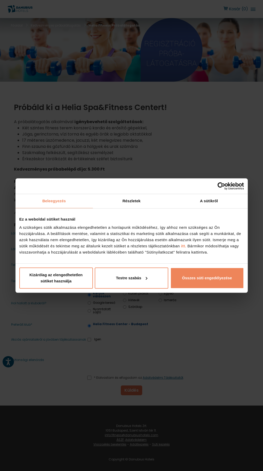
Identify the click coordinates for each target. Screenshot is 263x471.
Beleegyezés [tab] (54, 201)
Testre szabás (131, 278)
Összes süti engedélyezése (207, 278)
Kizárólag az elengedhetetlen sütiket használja (56, 278)
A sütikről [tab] (209, 201)
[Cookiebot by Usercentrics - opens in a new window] (221, 186)
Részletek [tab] (131, 201)
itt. (183, 246)
